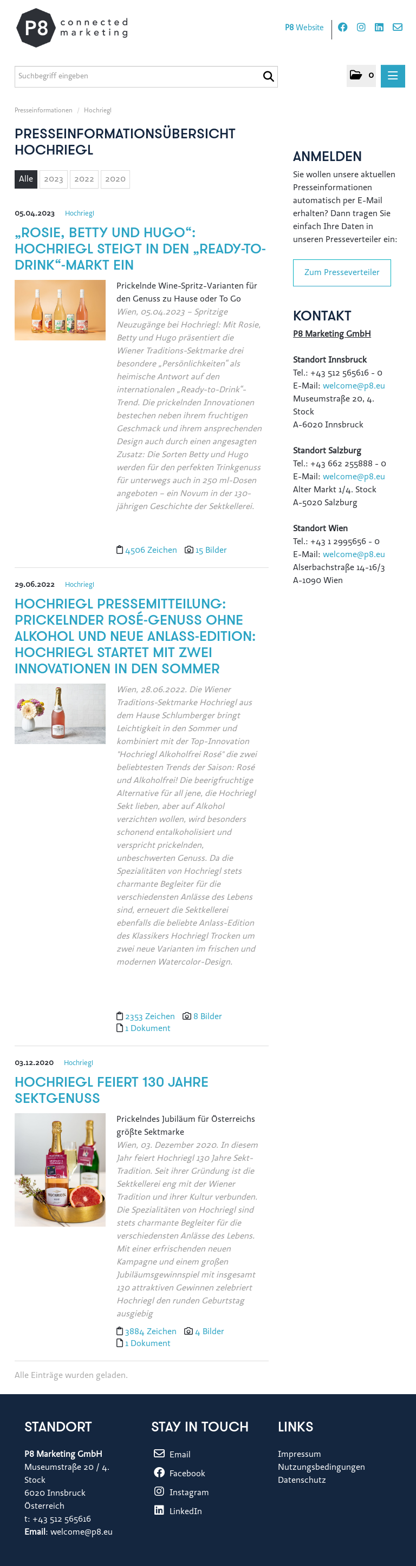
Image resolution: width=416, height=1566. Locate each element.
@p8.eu (371, 555)
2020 (115, 179)
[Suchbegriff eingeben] (146, 77)
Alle (26, 179)
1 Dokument (148, 1029)
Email (171, 1455)
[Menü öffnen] (393, 76)
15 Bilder (211, 550)
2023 (53, 179)
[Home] (82, 28)
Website (304, 28)
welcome (340, 555)
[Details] (60, 314)
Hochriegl (98, 111)
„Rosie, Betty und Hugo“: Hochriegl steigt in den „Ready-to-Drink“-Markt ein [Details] (140, 249)
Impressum (299, 1454)
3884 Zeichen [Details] (152, 1332)
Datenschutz (302, 1480)
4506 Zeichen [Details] (152, 550)
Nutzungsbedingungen (321, 1467)
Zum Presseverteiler (342, 273)
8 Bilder (207, 1017)
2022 (84, 179)
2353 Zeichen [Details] (151, 1017)
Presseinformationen (44, 111)
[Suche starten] (268, 77)
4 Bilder (209, 1332)
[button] (361, 76)
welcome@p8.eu (355, 386)
